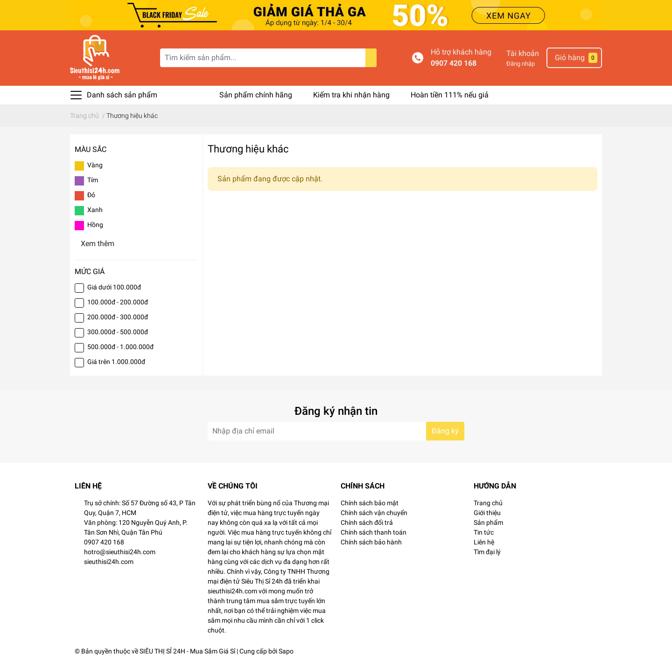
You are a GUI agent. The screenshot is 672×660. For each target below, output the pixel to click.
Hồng (95, 224)
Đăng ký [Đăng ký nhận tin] (445, 430)
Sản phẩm (488, 522)
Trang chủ (488, 503)
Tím (92, 180)
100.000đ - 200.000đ (117, 302)
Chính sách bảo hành (371, 542)
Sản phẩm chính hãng (255, 94)
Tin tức (484, 532)
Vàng (95, 165)
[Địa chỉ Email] (336, 431)
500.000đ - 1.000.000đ (120, 347)
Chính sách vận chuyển (374, 512)
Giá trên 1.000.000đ (116, 361)
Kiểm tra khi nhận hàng (351, 94)
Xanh (95, 209)
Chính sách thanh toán (373, 532)
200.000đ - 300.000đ (117, 317)
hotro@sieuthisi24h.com (119, 552)
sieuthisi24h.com (108, 561)
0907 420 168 (453, 63)
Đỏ (91, 195)
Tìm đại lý (487, 552)
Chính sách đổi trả (367, 522)
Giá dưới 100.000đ (114, 287)
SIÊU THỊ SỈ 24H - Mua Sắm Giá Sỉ (187, 651)
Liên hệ (484, 542)
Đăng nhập (520, 63)
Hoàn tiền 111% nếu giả (450, 94)
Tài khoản (522, 53)
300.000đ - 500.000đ (117, 332)
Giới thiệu (487, 512)
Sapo (286, 651)
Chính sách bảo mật (370, 503)
